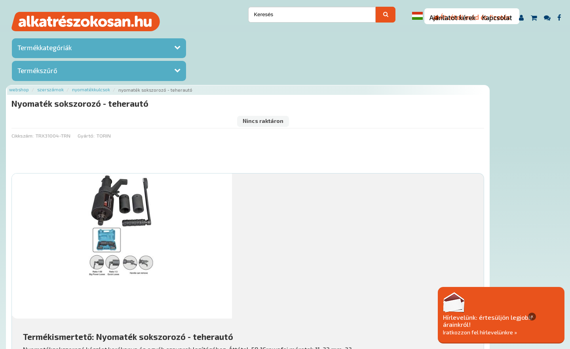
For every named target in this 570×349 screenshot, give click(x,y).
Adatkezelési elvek (398, 301)
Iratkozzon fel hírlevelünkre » (509, 331)
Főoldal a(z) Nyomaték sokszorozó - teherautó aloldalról (176, 276)
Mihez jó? (283, 235)
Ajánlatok (119, 301)
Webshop (112, 36)
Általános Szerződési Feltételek (326, 301)
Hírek (168, 301)
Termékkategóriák (44, 49)
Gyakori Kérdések (256, 301)
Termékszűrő (37, 72)
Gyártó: (179, 69)
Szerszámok (143, 36)
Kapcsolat (497, 17)
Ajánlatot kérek (452, 17)
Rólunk (146, 301)
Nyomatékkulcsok (184, 36)
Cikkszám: (115, 69)
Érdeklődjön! (504, 255)
